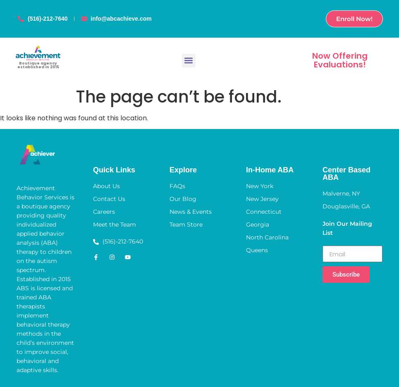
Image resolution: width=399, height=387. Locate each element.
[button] (189, 60)
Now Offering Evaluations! (340, 60)
